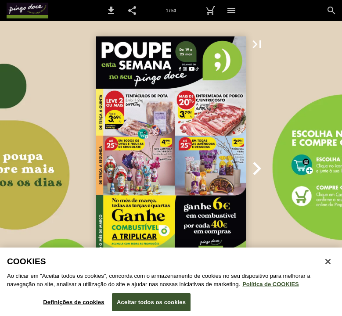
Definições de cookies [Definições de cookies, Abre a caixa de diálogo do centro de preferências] (73, 305)
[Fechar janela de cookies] (328, 264)
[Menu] (231, 10)
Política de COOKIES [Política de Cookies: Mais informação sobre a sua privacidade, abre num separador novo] (270, 287)
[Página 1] (171, 10)
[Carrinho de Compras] (210, 10)
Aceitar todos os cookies (151, 305)
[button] (111, 10)
